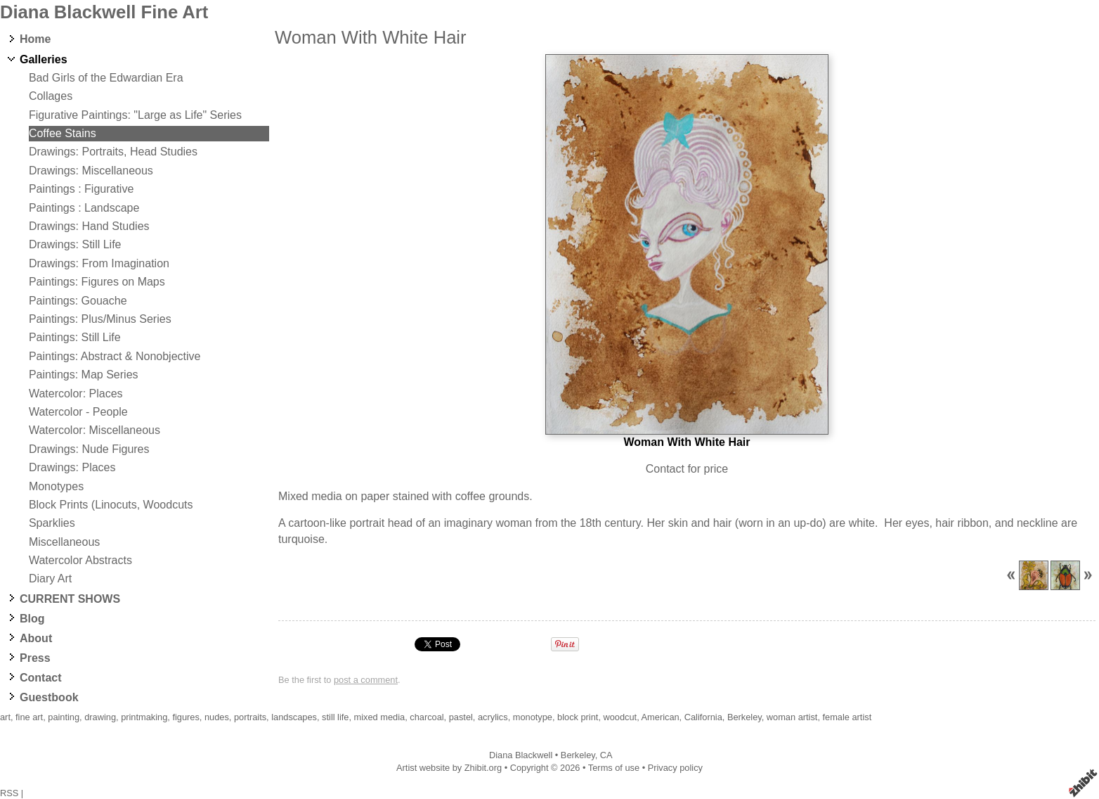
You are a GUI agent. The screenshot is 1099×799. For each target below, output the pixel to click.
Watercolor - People (78, 412)
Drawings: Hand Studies (89, 226)
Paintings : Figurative (81, 189)
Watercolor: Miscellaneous (94, 430)
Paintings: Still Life (75, 337)
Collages (50, 96)
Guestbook (49, 697)
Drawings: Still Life (75, 244)
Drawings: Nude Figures (89, 449)
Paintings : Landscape (84, 208)
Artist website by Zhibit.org (449, 767)
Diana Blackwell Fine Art (104, 12)
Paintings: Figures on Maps (97, 282)
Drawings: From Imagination (99, 263)
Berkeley (578, 755)
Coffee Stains (62, 133)
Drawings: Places (72, 467)
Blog (32, 619)
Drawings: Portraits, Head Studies (113, 152)
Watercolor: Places (76, 394)
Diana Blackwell (520, 755)
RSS (9, 793)
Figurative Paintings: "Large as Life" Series (135, 115)
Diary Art (50, 578)
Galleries (43, 59)
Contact (41, 678)
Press (35, 658)
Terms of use (613, 767)
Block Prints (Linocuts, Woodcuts (111, 505)
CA (606, 755)
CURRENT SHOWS (70, 599)
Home (35, 39)
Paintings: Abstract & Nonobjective (115, 356)
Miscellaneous (64, 542)
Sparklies (52, 523)
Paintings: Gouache (78, 301)
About (36, 638)
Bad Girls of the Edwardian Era (106, 78)
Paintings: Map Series (83, 375)
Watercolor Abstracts (80, 560)
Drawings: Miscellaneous (91, 171)
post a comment (366, 680)
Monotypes (56, 486)
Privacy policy (675, 767)
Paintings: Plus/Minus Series (100, 319)
